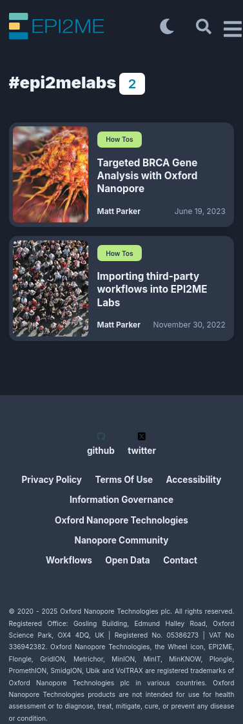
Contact (180, 560)
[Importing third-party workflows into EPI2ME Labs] (50, 288)
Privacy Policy (52, 480)
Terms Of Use (124, 480)
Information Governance (121, 499)
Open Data (127, 560)
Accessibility (194, 480)
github (101, 444)
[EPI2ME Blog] (81, 26)
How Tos (119, 139)
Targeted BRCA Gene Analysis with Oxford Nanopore (147, 176)
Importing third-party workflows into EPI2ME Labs (152, 289)
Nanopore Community (122, 540)
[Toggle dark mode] (167, 26)
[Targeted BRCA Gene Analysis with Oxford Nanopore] (50, 174)
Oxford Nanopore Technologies (121, 520)
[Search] (204, 26)
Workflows (69, 560)
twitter (142, 444)
